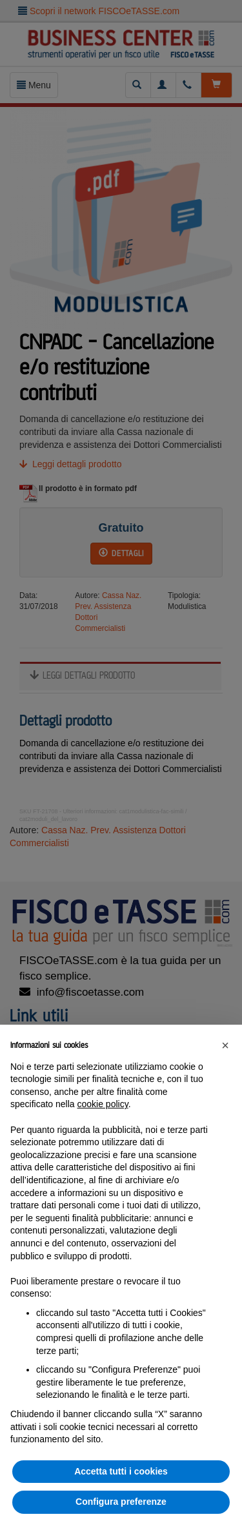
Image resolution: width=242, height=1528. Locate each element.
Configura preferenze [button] (121, 1501)
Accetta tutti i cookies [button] (121, 1471)
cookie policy (102, 1104)
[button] (225, 1045)
